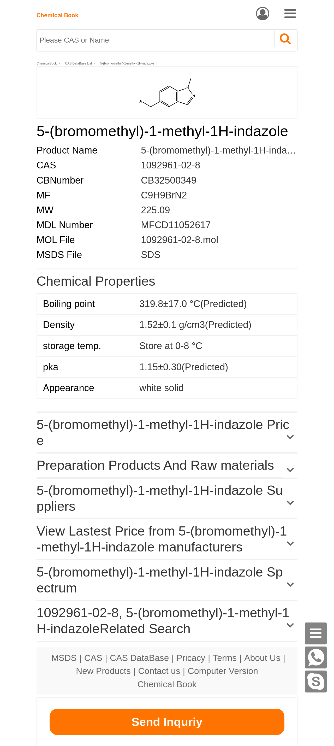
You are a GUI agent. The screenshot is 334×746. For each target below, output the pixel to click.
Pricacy (190, 658)
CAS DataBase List (78, 63)
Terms (225, 658)
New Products (103, 671)
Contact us (159, 671)
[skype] (316, 681)
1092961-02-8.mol (179, 239)
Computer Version (223, 671)
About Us (262, 658)
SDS (150, 254)
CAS (93, 658)
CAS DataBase (139, 658)
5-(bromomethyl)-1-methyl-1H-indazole (127, 63)
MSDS (64, 658)
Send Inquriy (167, 722)
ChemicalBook (47, 63)
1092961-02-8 (170, 165)
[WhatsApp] (316, 657)
